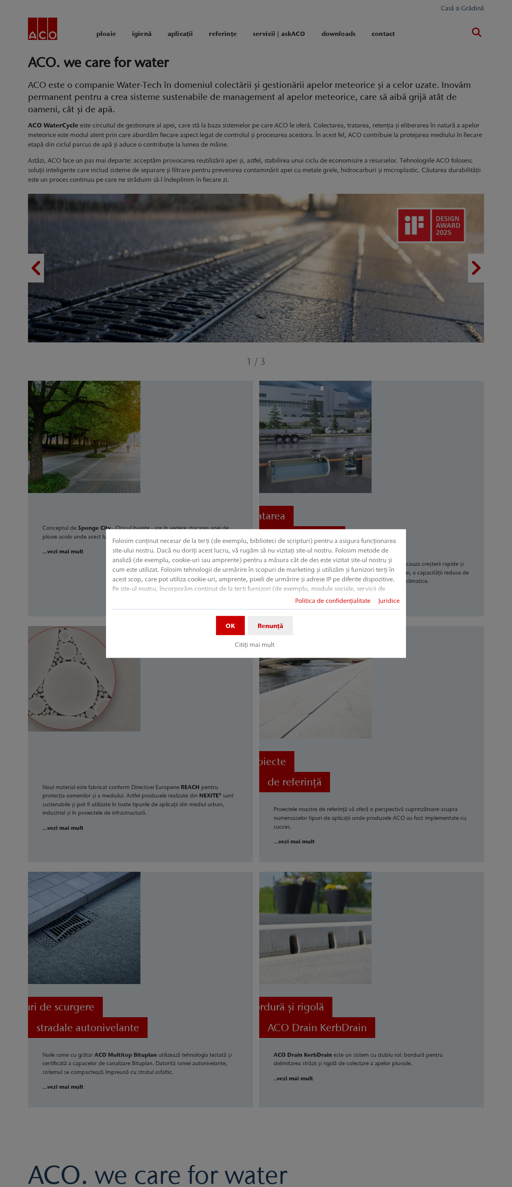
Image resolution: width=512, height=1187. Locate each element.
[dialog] (256, 593)
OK (230, 625)
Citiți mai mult (254, 644)
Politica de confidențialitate (332, 600)
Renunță (270, 625)
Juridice (389, 600)
